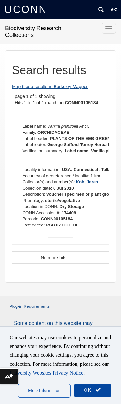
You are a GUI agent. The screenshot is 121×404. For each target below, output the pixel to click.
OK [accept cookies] (92, 390)
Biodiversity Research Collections (33, 31)
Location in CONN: (40, 206)
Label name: (34, 126)
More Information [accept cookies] (44, 390)
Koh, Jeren (87, 181)
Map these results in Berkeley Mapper (50, 86)
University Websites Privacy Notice (46, 372)
